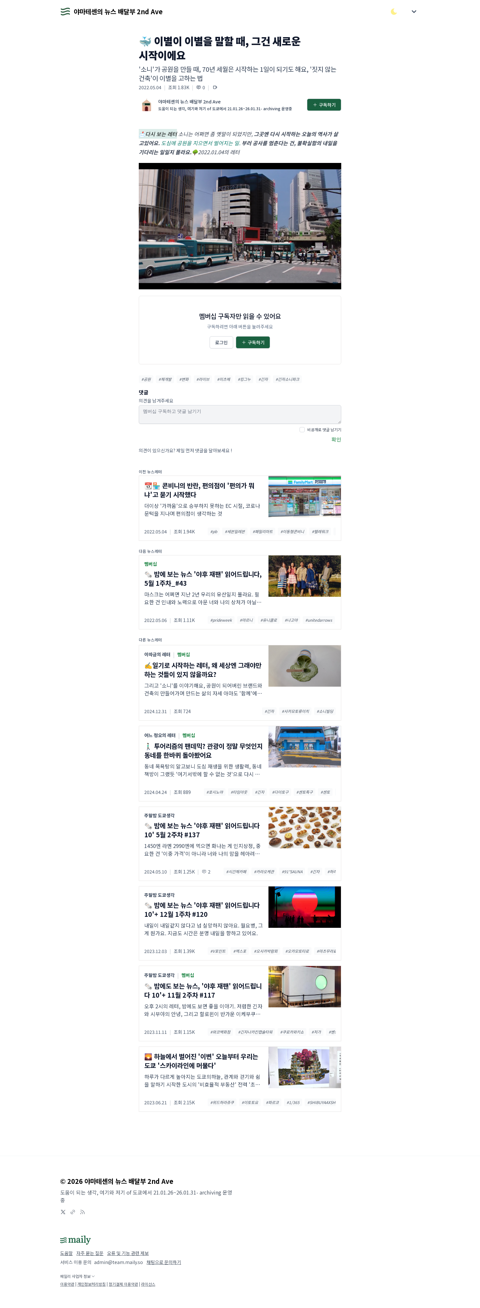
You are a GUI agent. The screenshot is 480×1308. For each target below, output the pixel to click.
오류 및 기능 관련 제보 (128, 1253)
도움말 (66, 1253)
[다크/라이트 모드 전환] (394, 12)
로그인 (221, 342)
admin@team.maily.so (118, 1262)
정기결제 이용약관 (123, 1284)
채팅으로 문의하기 (164, 1262)
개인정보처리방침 (91, 1284)
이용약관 (67, 1284)
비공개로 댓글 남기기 (324, 429)
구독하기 (324, 105)
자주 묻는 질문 (90, 1253)
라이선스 (148, 1284)
